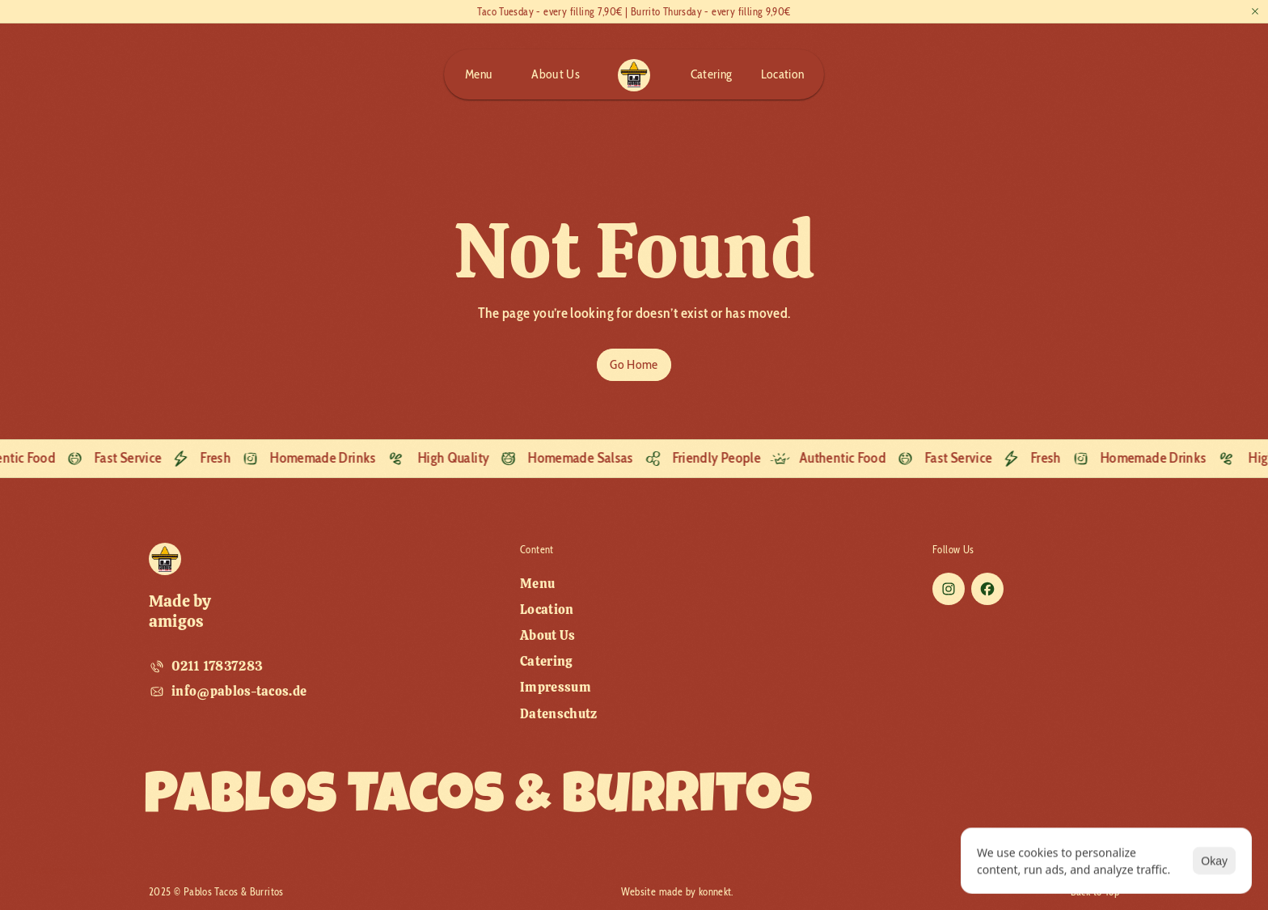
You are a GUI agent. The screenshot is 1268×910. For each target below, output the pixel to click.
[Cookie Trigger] (341, 870)
